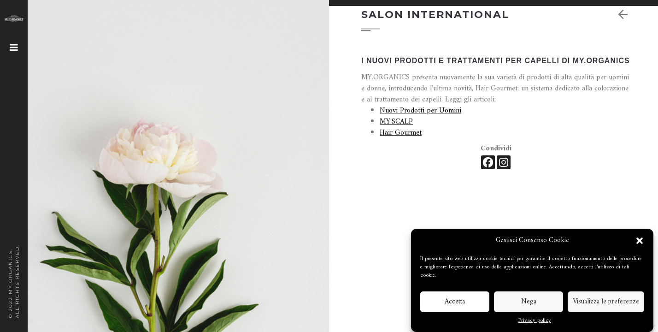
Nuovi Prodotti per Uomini (420, 110)
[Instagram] (504, 162)
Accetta (455, 302)
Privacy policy (534, 321)
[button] (639, 240)
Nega (528, 302)
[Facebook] (488, 162)
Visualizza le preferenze (606, 302)
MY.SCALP (396, 121)
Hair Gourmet (401, 132)
